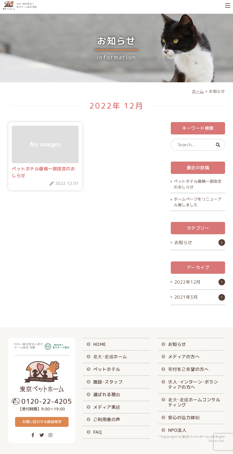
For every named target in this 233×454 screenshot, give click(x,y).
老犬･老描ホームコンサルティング (194, 402)
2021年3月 (186, 297)
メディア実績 (106, 407)
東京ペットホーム (195, 437)
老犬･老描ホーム (110, 357)
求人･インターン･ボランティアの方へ (193, 384)
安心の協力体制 (184, 417)
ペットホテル (106, 369)
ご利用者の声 (106, 419)
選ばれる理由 (106, 394)
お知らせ (183, 242)
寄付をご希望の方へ (188, 369)
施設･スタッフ (108, 382)
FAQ (97, 432)
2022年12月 (187, 282)
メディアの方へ (184, 357)
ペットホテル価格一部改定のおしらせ (197, 184)
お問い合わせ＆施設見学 (41, 421)
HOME (99, 344)
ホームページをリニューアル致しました (197, 201)
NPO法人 (177, 430)
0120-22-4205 (46, 401)
